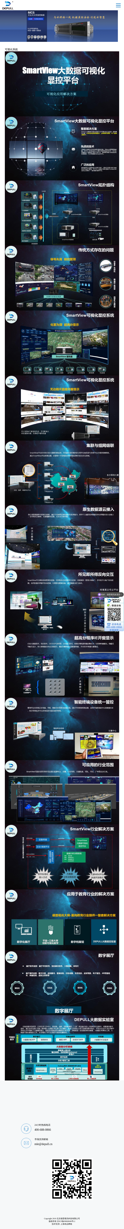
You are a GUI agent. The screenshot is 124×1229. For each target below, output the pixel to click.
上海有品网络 (66, 1224)
